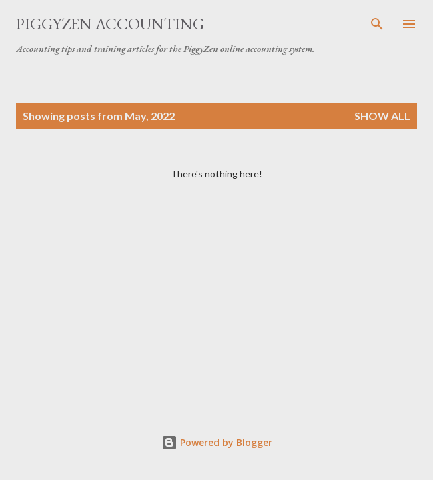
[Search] (377, 24)
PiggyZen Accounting (110, 23)
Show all (382, 115)
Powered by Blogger (216, 442)
